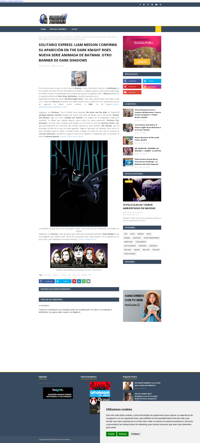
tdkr (45, 37)
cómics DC (76, 275)
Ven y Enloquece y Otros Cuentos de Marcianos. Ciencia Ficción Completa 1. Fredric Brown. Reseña (148, 113)
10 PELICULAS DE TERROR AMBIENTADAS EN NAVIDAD (139, 206)
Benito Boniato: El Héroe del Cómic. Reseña (147, 138)
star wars (127, 250)
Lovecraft (155, 250)
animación (48, 275)
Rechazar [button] (123, 434)
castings (63, 275)
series (132, 234)
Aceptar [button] (111, 434)
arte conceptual (130, 246)
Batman (56, 275)
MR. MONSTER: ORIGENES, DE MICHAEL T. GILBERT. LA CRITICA (148, 149)
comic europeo (129, 254)
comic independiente (151, 238)
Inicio (41, 37)
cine (69, 275)
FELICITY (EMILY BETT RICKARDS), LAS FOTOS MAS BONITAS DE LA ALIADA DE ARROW (146, 397)
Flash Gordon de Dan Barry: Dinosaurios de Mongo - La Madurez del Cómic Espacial (146, 161)
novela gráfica (141, 242)
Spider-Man (128, 242)
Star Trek (146, 250)
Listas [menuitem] (74, 29)
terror (149, 234)
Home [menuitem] (43, 29)
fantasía (84, 275)
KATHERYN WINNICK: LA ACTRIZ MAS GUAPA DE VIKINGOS (147, 384)
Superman (137, 238)
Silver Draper (45, 66)
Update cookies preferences (11, 1)
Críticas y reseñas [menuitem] (58, 29)
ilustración (142, 246)
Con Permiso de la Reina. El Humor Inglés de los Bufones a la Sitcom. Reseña (148, 127)
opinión (137, 250)
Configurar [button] (135, 434)
